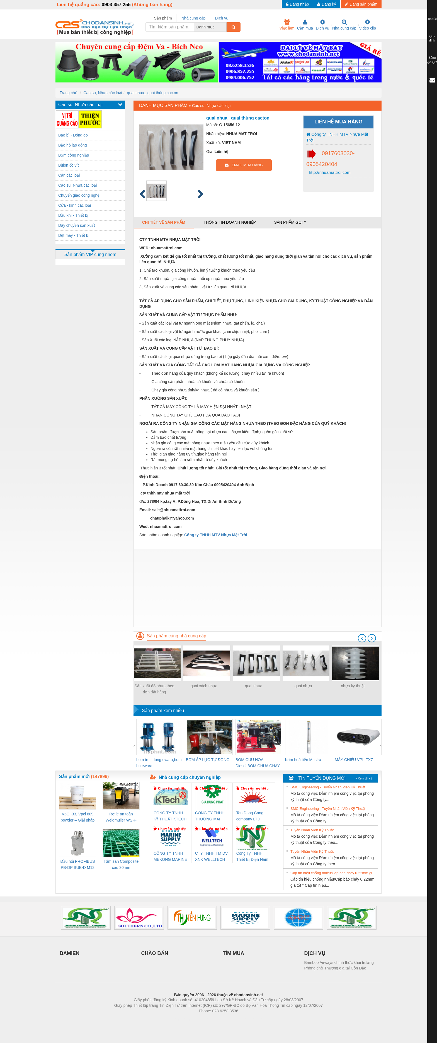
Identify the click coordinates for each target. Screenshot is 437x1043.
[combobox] (225, 27)
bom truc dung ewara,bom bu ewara (159, 762)
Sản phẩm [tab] (163, 18)
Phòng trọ (182, 1019)
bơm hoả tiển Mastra (303, 759)
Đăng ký (326, 4)
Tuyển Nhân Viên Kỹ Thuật (312, 830)
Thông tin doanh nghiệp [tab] (229, 222)
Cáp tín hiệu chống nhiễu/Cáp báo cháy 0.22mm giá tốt (333, 873)
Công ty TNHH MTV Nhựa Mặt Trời (337, 137)
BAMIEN (69, 953)
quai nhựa (254, 686)
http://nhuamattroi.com (329, 172)
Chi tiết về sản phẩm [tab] (163, 222)
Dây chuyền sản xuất (76, 225)
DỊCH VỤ (314, 953)
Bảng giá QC (432, 60)
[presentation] (362, 638)
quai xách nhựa (204, 686)
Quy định (432, 38)
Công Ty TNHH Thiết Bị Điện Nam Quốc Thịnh (252, 856)
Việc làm (286, 24)
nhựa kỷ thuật (353, 686)
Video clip (367, 24)
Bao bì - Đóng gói (73, 135)
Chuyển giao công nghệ (78, 195)
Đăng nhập (297, 4)
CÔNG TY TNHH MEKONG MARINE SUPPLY (170, 856)
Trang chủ (68, 93)
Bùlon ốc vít (68, 165)
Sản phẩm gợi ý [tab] (290, 222)
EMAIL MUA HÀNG (244, 165)
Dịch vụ (322, 24)
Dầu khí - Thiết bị (73, 215)
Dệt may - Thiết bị (73, 235)
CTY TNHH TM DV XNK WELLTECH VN (211, 856)
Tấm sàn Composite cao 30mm (121, 864)
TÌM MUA (233, 953)
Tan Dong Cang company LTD (249, 816)
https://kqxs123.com (245, 1019)
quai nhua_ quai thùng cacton (152, 93)
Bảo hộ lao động (72, 145)
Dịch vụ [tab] (222, 18)
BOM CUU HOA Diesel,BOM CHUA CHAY (258, 762)
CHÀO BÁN (154, 953)
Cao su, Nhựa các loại (102, 93)
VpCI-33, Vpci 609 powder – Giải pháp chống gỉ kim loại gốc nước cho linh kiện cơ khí (77, 817)
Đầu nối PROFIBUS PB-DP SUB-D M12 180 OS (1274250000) (77, 865)
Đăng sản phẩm (361, 4)
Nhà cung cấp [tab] (193, 18)
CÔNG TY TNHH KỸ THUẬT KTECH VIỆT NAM (170, 816)
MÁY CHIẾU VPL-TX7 (354, 759)
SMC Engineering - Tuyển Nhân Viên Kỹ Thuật (327, 787)
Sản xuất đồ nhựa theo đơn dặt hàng (154, 689)
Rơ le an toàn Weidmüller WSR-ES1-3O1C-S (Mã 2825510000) (121, 817)
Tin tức (432, 19)
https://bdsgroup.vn (211, 1019)
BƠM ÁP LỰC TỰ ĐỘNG (207, 759)
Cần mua (305, 24)
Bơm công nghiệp (73, 155)
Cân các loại (69, 175)
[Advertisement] (257, 588)
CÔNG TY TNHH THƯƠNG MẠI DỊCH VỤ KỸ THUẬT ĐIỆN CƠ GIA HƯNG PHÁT (210, 816)
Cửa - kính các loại (74, 205)
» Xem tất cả (363, 778)
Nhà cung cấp (344, 24)
